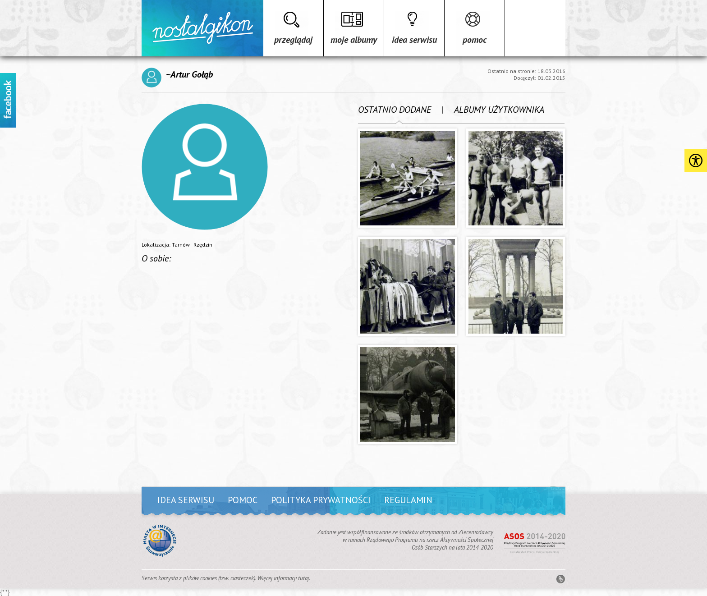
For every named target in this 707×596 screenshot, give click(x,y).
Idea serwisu (414, 40)
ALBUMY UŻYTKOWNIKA (499, 109)
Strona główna (202, 28)
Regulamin (408, 500)
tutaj (303, 578)
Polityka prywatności (321, 500)
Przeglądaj (293, 40)
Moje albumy (354, 40)
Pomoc (475, 40)
